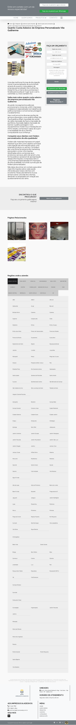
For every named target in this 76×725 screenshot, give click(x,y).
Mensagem (57, 67)
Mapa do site (43, 716)
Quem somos (26, 18)
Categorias (18, 24)
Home (15, 18)
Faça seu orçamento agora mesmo (54, 5)
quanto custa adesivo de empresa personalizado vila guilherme (24, 26)
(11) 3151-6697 (12, 706)
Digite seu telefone (56, 61)
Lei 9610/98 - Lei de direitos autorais (47, 681)
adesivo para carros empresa (45, 24)
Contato (53, 18)
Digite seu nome (56, 49)
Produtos (40, 18)
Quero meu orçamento (54, 198)
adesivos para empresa (29, 24)
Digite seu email (56, 55)
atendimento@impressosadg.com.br (18, 710)
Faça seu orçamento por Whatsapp (54, 11)
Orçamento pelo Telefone (56, 95)
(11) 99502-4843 (12, 708)
